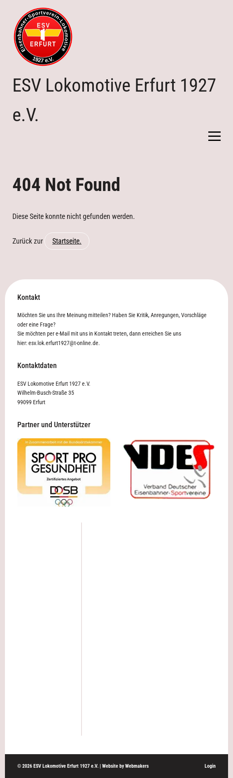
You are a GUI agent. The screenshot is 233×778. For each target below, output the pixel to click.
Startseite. (67, 241)
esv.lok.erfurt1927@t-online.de (63, 343)
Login (210, 766)
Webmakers (137, 766)
